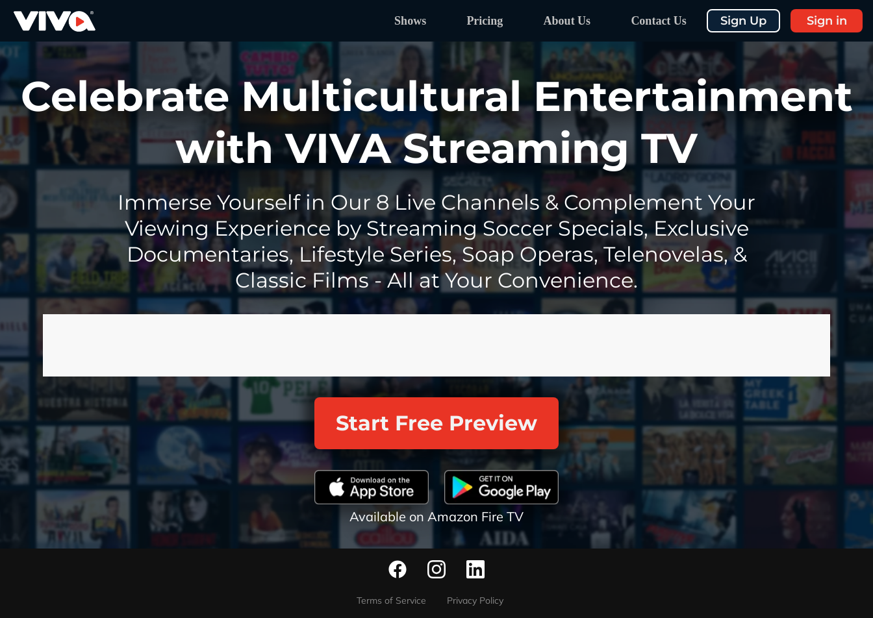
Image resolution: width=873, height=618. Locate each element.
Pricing (484, 20)
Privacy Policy (475, 600)
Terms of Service (391, 600)
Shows (410, 20)
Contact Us (659, 20)
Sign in (827, 21)
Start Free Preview (436, 423)
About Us (567, 20)
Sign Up (743, 21)
